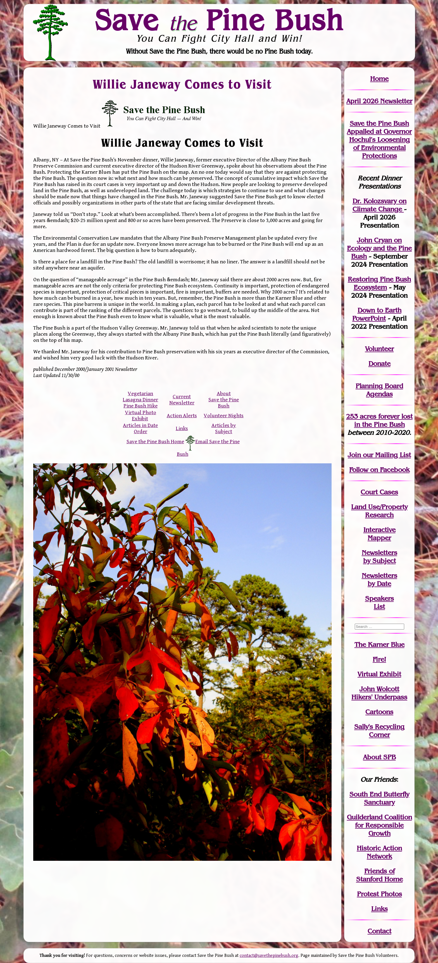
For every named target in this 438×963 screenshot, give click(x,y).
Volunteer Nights (224, 416)
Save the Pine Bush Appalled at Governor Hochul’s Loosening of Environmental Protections (379, 139)
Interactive (379, 530)
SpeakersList (379, 602)
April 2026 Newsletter (379, 101)
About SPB (379, 757)
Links (182, 428)
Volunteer (379, 349)
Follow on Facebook (379, 470)
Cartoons (379, 712)
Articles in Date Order (140, 428)
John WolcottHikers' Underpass (379, 693)
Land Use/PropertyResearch (379, 511)
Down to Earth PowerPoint (376, 314)
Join (354, 455)
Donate (379, 363)
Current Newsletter (181, 400)
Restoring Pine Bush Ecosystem (379, 283)
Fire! (379, 659)
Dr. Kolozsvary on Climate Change (379, 205)
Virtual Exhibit (379, 674)
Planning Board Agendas (379, 390)
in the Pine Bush (383, 420)
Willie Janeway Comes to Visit (182, 84)
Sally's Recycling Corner (379, 731)
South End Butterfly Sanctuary (379, 798)
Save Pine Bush (219, 20)
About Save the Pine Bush (223, 399)
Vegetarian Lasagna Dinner (140, 396)
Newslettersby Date (379, 579)
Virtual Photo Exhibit (140, 415)
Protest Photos (379, 894)
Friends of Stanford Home (379, 875)
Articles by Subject (223, 428)
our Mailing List (386, 455)
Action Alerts (182, 416)
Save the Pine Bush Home (155, 441)
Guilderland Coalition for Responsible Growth (379, 825)
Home (379, 79)
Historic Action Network (379, 852)
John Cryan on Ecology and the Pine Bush (379, 248)
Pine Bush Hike (140, 406)
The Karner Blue (379, 644)
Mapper (379, 538)
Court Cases (379, 492)
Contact (379, 931)
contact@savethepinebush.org (269, 955)
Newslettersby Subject (379, 557)
